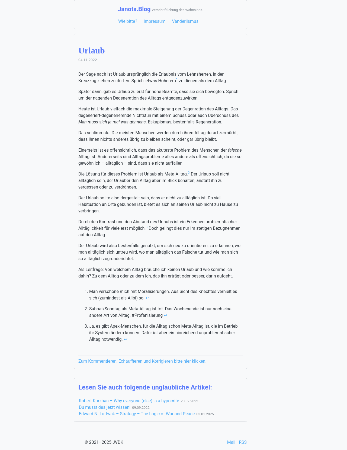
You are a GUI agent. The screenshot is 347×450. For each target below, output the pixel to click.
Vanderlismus (185, 21)
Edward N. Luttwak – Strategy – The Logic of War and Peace (137, 413)
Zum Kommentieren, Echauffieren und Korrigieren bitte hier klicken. (142, 361)
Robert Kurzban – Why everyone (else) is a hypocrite (129, 400)
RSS (243, 442)
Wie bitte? (127, 21)
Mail (231, 442)
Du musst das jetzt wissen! (104, 407)
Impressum (155, 21)
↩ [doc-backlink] (147, 298)
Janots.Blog (134, 8)
